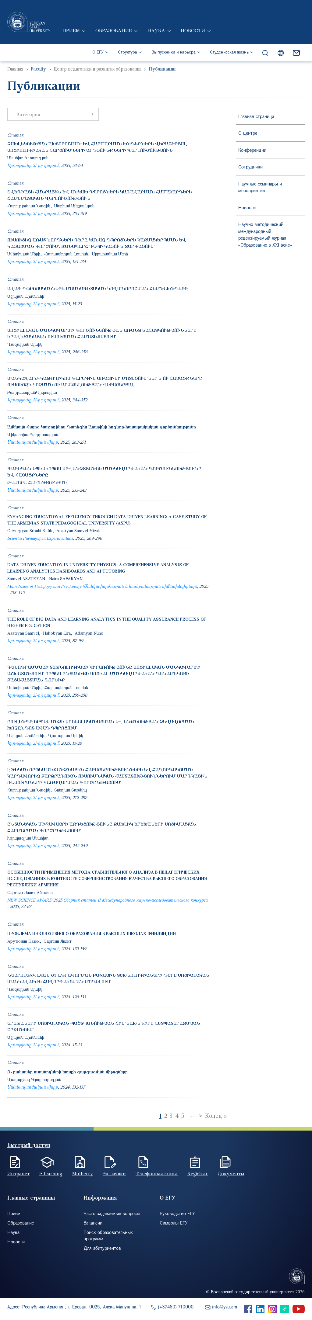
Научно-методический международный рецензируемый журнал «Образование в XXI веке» (265, 234)
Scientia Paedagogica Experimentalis (40, 538)
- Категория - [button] (55, 114)
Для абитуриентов (102, 1248)
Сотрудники (250, 167)
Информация (100, 1197)
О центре (247, 133)
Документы (231, 1173)
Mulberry (82, 1173)
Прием (71, 30)
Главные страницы (31, 1197)
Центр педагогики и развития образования (97, 69)
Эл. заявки (114, 1173)
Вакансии (92, 1223)
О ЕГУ (98, 52)
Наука (156, 30)
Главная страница (256, 116)
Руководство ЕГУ (177, 1213)
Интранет (18, 1173)
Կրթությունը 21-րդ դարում (32, 165)
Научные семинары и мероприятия (260, 187)
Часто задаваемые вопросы (111, 1213)
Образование (113, 30)
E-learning (50, 1173)
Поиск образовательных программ (108, 1235)
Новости (193, 30)
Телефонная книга (157, 1173)
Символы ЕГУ (174, 1223)
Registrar (197, 1173)
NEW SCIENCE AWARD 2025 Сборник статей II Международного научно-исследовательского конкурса (107, 900)
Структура (127, 52)
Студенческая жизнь (229, 52)
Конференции (252, 150)
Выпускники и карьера (173, 52)
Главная (15, 69)
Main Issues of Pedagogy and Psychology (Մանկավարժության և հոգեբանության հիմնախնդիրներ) (102, 586)
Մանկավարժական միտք (32, 442)
